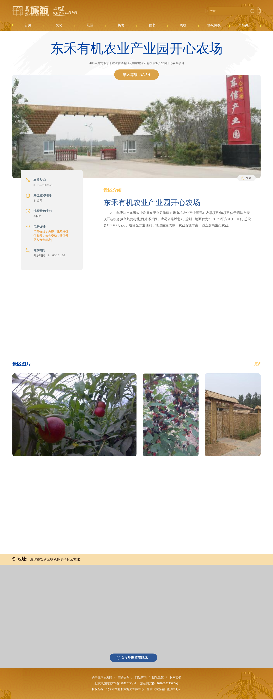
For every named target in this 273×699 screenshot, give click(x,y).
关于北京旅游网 (102, 677)
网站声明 (141, 677)
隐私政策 (158, 677)
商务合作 (123, 677)
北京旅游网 (44, 11)
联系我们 (175, 677)
